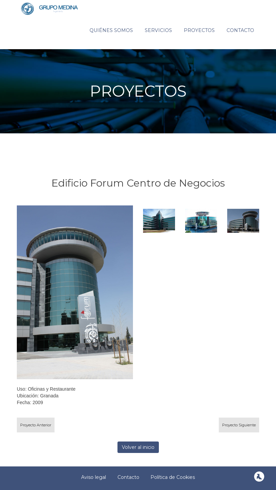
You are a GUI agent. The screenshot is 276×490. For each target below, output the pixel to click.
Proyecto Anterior (35, 425)
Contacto (240, 30)
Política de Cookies (172, 477)
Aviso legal (93, 477)
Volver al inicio (138, 447)
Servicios (158, 30)
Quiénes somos (111, 30)
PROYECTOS (138, 91)
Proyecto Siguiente (239, 425)
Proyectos (199, 30)
